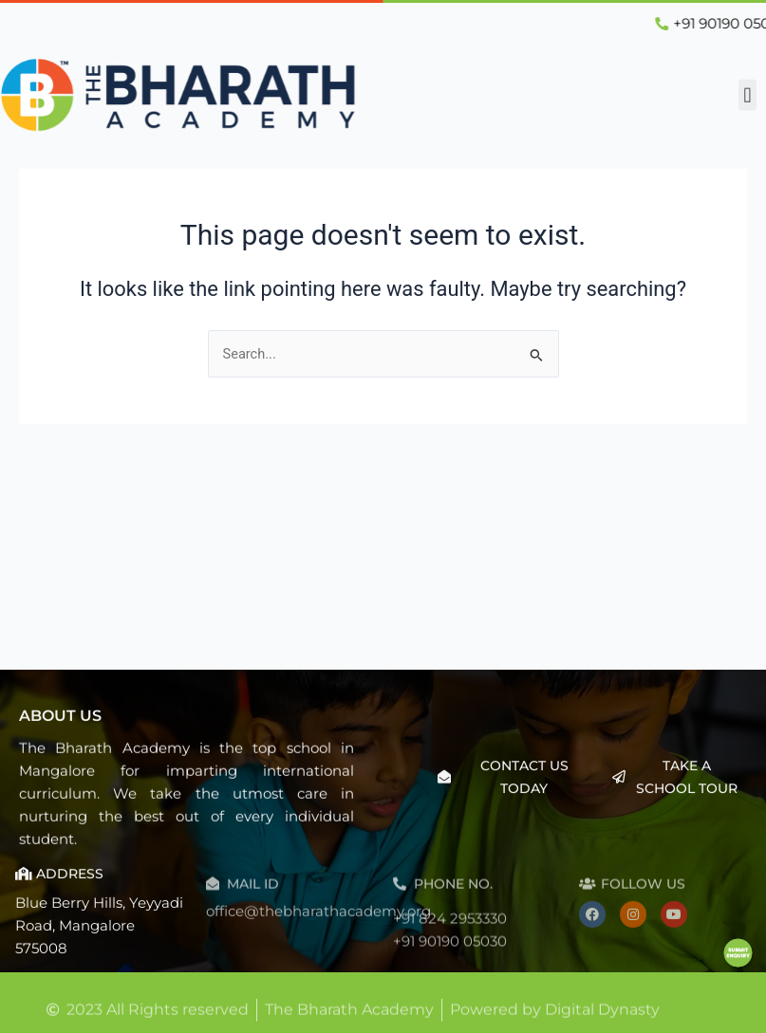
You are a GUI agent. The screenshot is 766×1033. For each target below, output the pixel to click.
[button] (747, 92)
